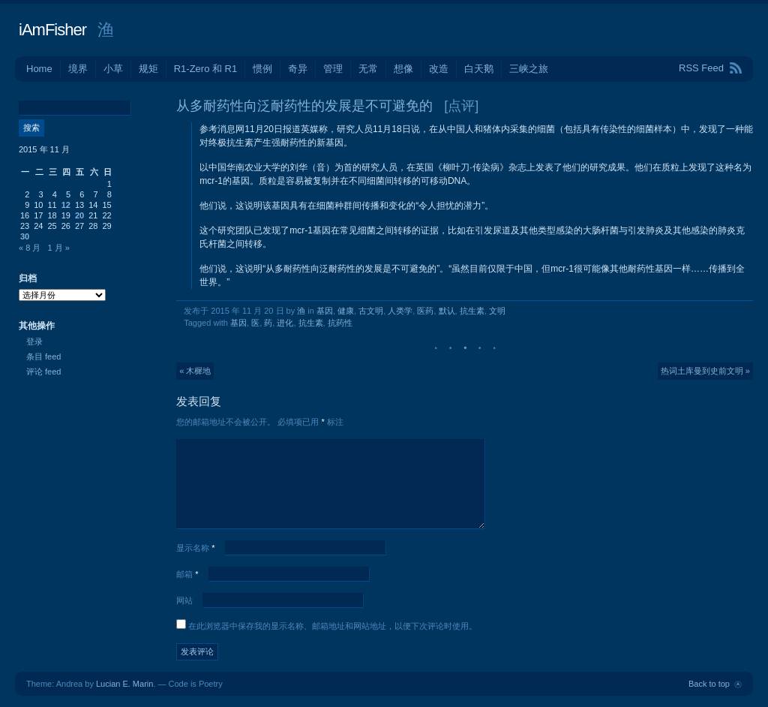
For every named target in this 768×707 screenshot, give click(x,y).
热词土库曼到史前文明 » (705, 370)
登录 (34, 341)
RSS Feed (701, 68)
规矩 (148, 68)
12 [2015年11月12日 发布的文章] (66, 204)
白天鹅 (479, 68)
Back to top (709, 683)
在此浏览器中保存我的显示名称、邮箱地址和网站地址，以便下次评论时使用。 (332, 625)
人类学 (400, 310)
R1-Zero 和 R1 (206, 68)
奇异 (298, 68)
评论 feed (43, 371)
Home (39, 68)
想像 (403, 68)
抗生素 (472, 310)
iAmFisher (52, 29)
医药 (425, 310)
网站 (184, 600)
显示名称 (195, 547)
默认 (447, 310)
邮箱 (187, 574)
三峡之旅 (528, 68)
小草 (113, 68)
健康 (346, 310)
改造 (438, 68)
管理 (333, 68)
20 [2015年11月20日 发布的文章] (79, 215)
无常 (368, 68)
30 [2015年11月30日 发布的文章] (24, 236)
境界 (78, 68)
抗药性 (340, 322)
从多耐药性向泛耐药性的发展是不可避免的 (304, 105)
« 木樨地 (195, 370)
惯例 (262, 68)
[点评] (461, 105)
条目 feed (43, 356)
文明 (497, 310)
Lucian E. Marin (124, 683)
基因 (324, 310)
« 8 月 (29, 247)
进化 (285, 322)
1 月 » (59, 247)
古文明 (370, 310)
